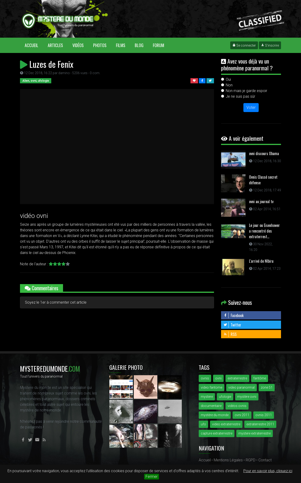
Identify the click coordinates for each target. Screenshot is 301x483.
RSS (230, 334)
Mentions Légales (228, 460)
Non (229, 85)
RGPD (250, 460)
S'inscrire (270, 45)
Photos (100, 45)
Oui (228, 79)
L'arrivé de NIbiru (261, 261)
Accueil (34, 45)
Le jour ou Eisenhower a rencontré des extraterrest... (264, 230)
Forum (158, 45)
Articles (55, 45)
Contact (265, 460)
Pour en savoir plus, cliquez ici (267, 471)
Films (120, 45)
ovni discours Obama (264, 153)
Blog (139, 45)
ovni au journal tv (261, 201)
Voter (251, 107)
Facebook (233, 315)
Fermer (152, 476)
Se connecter (244, 45)
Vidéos (78, 45)
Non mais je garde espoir (246, 91)
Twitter (232, 325)
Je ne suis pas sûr (240, 96)
